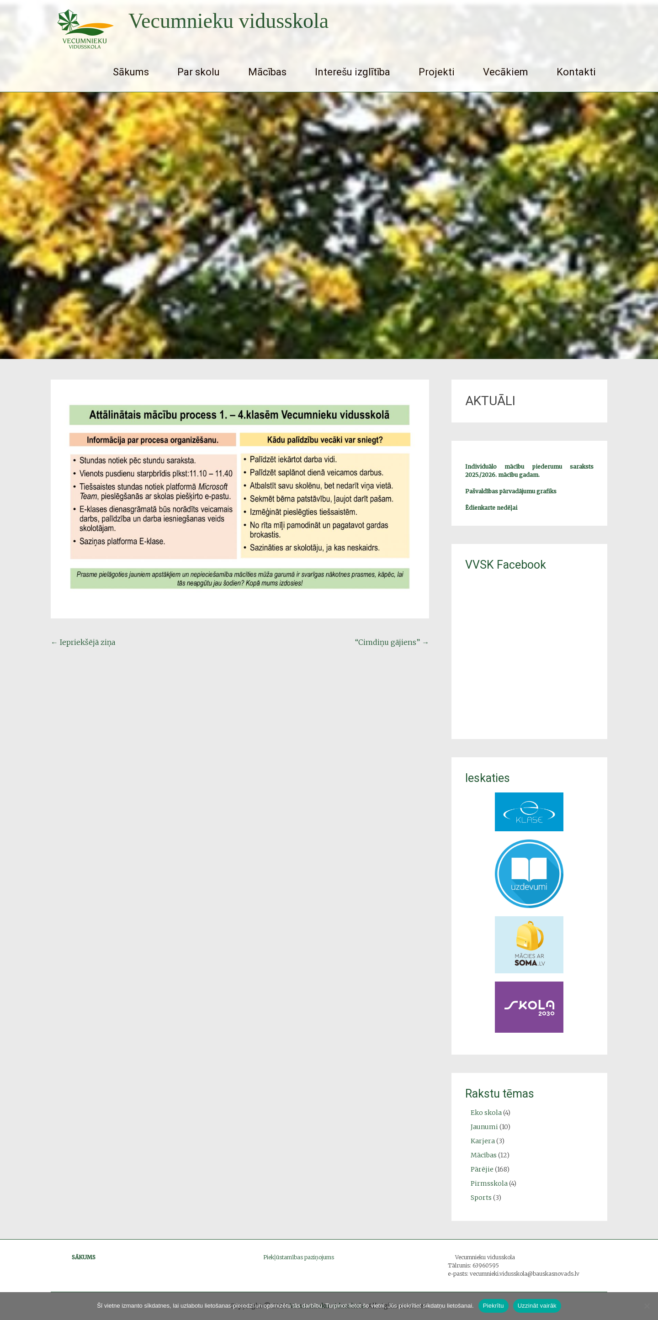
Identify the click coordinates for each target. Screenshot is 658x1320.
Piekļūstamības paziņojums (298, 1257)
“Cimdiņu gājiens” (392, 642)
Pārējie (482, 1169)
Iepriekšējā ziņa (83, 642)
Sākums (131, 72)
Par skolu (198, 72)
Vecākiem (505, 72)
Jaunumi (484, 1127)
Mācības (267, 72)
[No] (646, 1305)
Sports (481, 1197)
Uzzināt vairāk (537, 1305)
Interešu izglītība (352, 72)
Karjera (483, 1141)
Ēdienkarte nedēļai (491, 507)
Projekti (437, 72)
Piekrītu (493, 1305)
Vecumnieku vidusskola (228, 20)
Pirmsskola (489, 1183)
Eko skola (486, 1113)
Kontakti (576, 72)
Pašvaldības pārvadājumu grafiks (511, 491)
